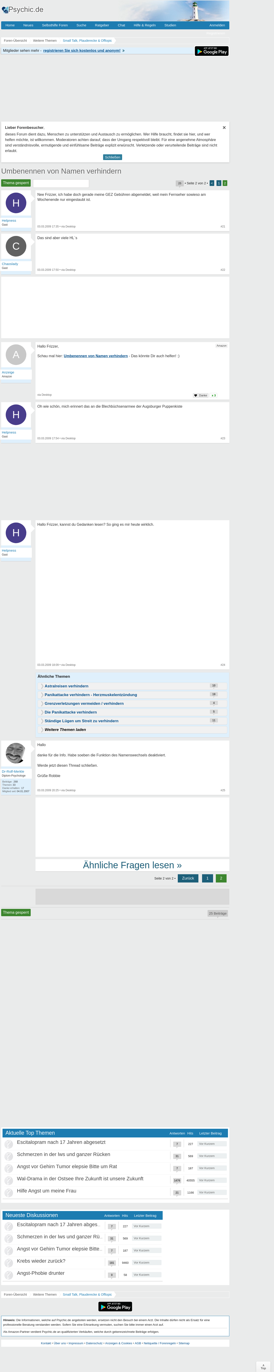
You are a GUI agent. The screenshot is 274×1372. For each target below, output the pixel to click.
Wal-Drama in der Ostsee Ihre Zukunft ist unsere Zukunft (80, 1178)
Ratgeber (102, 25)
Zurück (188, 878)
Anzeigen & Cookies (118, 1343)
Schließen (112, 157)
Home (10, 25)
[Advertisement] (132, 826)
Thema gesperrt (16, 183)
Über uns (60, 1343)
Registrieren (215, 33)
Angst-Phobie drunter (41, 1273)
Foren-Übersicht (15, 1294)
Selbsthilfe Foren (55, 25)
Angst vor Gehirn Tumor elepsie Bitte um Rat (67, 1166)
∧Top (263, 1367)
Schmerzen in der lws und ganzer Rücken (63, 1154)
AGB (138, 1343)
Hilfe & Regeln (145, 25)
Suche (81, 25)
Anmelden (217, 25)
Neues (28, 25)
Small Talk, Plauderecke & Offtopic (87, 1294)
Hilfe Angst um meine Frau (46, 1191)
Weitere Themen (45, 1294)
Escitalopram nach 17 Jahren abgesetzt (61, 1142)
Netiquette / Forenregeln (160, 1343)
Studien (170, 25)
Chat (121, 25)
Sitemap (183, 1343)
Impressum (75, 1343)
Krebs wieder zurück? (41, 1261)
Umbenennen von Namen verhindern (61, 171)
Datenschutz (94, 1343)
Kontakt (46, 1343)
